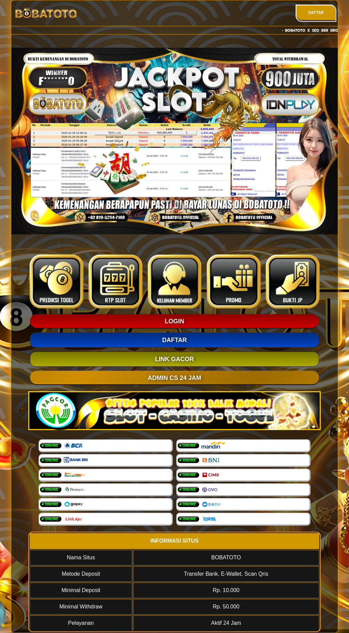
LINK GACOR (174, 359)
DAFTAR (315, 12)
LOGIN (174, 321)
